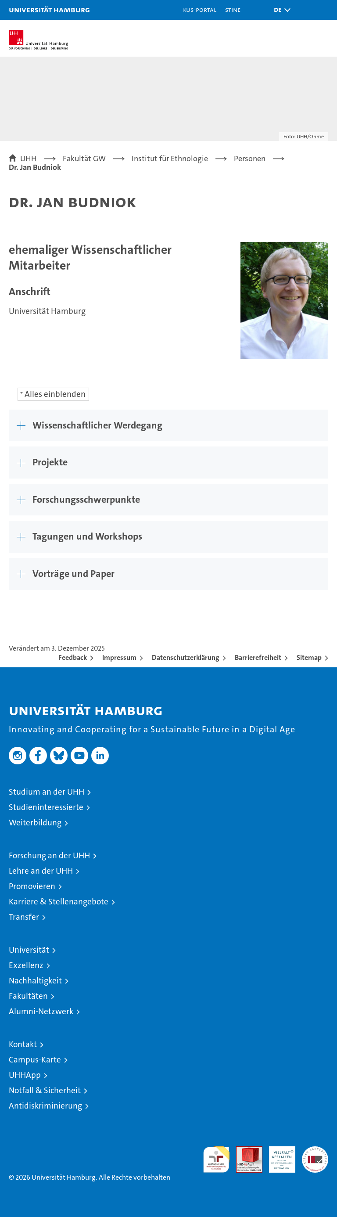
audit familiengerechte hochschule (216, 1159)
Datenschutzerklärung (185, 657)
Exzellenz (26, 965)
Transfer (24, 916)
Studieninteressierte (46, 807)
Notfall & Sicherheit (45, 1090)
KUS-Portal (199, 9)
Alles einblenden (55, 394)
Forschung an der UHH (49, 855)
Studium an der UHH (46, 791)
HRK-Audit (277, 1155)
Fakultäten (28, 995)
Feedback (72, 657)
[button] (280, 10)
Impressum (119, 657)
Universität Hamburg (49, 9)
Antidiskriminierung (45, 1105)
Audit (244, 1151)
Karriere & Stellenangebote (58, 901)
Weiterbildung (35, 822)
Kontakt (23, 1044)
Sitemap (309, 657)
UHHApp (25, 1074)
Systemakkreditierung (315, 1151)
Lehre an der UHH (41, 870)
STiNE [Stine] (232, 9)
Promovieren (32, 886)
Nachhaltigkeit (35, 980)
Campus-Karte (35, 1059)
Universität (29, 949)
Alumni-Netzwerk (41, 1011)
